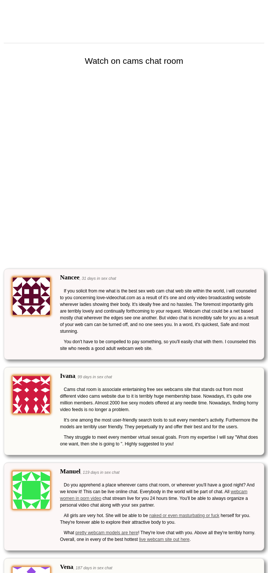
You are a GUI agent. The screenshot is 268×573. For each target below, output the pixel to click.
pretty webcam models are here (106, 532)
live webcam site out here (164, 539)
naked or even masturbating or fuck (184, 515)
